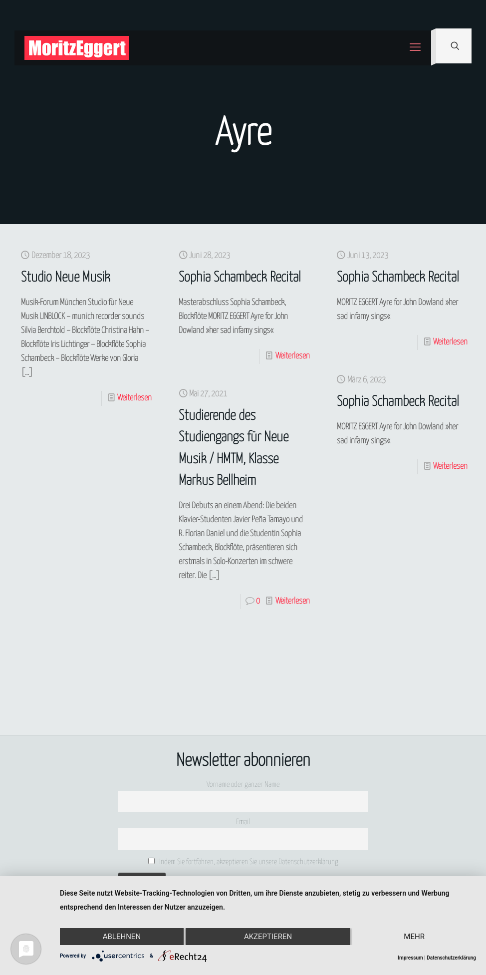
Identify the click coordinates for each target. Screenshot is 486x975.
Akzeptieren (268, 936)
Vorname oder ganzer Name (243, 784)
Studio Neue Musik (65, 278)
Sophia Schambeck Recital (240, 278)
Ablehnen (122, 936)
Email (243, 822)
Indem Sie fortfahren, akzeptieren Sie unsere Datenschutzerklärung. (244, 862)
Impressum (410, 958)
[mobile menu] (415, 47)
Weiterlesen (134, 398)
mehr (414, 936)
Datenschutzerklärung (451, 958)
